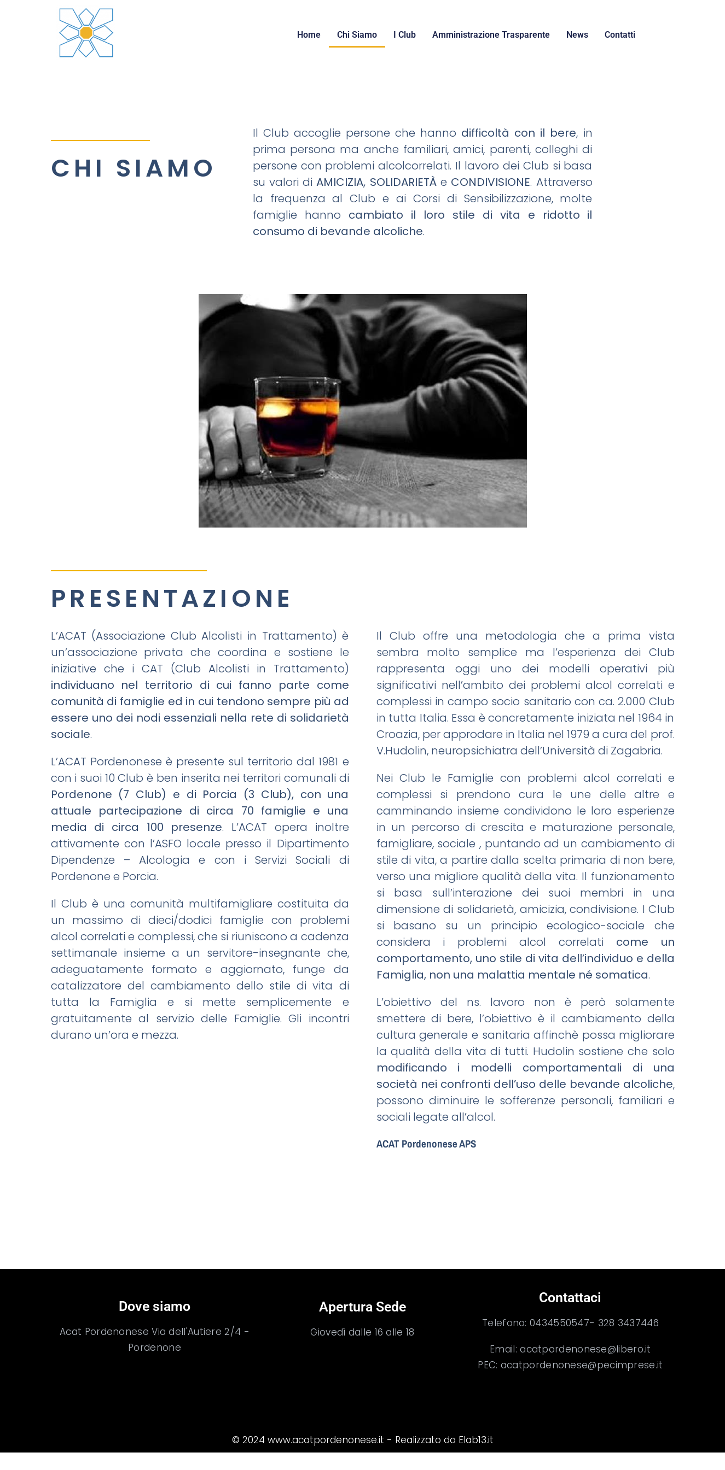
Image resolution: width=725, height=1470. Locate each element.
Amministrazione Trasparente (491, 35)
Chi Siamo (357, 35)
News (577, 35)
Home (309, 35)
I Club (404, 35)
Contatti (620, 35)
